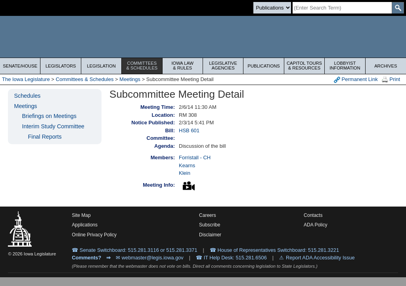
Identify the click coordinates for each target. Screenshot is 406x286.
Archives (385, 66)
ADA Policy (315, 225)
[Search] (342, 8)
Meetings (129, 79)
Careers (207, 215)
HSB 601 (189, 130)
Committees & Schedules (85, 79)
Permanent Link (356, 79)
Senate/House (20, 66)
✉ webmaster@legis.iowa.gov (150, 258)
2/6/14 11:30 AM (197, 107)
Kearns (187, 165)
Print (391, 79)
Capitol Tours (304, 65)
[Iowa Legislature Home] (203, 37)
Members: (163, 157)
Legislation (101, 66)
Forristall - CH (195, 157)
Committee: (161, 138)
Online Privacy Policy (94, 235)
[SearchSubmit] (398, 8)
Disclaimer (210, 235)
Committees (142, 65)
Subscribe (209, 225)
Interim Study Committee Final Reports (53, 131)
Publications (263, 66)
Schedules (27, 96)
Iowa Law (183, 65)
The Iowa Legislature (26, 79)
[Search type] (272, 8)
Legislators (61, 66)
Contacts (313, 215)
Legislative (223, 65)
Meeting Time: (157, 107)
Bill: (170, 130)
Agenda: (164, 146)
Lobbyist (345, 65)
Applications (85, 225)
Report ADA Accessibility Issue (320, 258)
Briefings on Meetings (49, 116)
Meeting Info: (159, 185)
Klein (184, 173)
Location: (163, 115)
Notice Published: (153, 123)
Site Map (81, 215)
